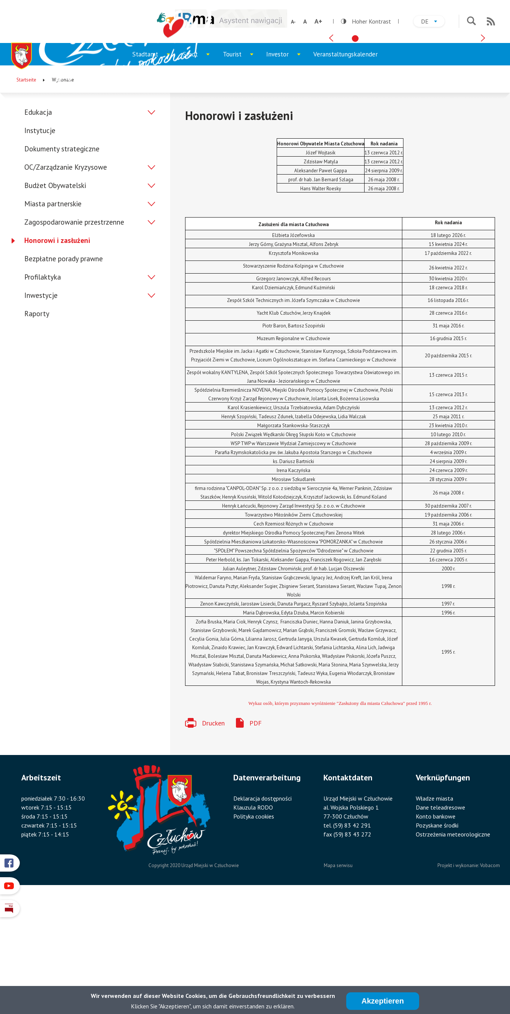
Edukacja (38, 230)
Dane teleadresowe (440, 925)
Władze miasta (434, 916)
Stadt (199, 176)
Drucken (213, 841)
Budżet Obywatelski (55, 303)
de (433, 22)
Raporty (36, 432)
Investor (286, 176)
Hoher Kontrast (366, 21)
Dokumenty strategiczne (61, 267)
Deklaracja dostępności (262, 916)
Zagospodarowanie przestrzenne (74, 340)
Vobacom (490, 984)
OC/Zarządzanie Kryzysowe (65, 285)
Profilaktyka (42, 395)
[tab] (355, 151)
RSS (491, 21)
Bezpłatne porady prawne (63, 377)
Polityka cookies (253, 934)
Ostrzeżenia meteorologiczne (453, 952)
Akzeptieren (383, 1001)
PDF (255, 841)
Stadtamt (154, 176)
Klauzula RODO (253, 925)
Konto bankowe (435, 934)
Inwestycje (41, 413)
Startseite (26, 198)
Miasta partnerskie (53, 322)
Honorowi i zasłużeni (57, 358)
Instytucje (39, 248)
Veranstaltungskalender (345, 173)
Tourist (241, 176)
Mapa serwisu (338, 984)
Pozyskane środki (437, 943)
